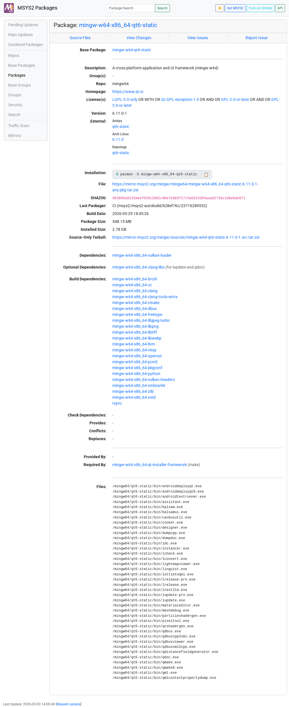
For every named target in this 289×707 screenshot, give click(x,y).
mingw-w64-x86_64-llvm (133, 344)
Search (162, 8)
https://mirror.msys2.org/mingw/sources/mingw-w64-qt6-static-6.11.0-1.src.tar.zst (186, 237)
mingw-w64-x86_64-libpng (135, 326)
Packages (16, 75)
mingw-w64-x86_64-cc (132, 285)
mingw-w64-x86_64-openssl (136, 356)
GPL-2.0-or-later (235, 99)
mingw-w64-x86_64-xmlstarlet (138, 385)
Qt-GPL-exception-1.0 (180, 99)
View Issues (197, 38)
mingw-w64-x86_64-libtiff (134, 332)
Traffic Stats (18, 125)
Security (15, 105)
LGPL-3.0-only (124, 99)
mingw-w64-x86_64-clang (134, 291)
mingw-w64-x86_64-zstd (134, 397)
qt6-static (120, 126)
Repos (13, 55)
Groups (14, 95)
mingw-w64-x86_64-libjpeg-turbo (141, 320)
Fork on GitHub (260, 8)
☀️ (220, 8)
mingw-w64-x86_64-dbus (134, 308)
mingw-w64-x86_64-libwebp (136, 338)
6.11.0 (118, 139)
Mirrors (14, 135)
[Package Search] (131, 8)
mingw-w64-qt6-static (131, 50)
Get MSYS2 (235, 8)
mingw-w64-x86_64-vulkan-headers (143, 379)
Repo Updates (20, 34)
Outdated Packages (25, 44)
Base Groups (19, 85)
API (280, 8)
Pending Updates (23, 25)
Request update (68, 704)
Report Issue (257, 38)
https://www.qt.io (127, 91)
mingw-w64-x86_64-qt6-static (118, 25)
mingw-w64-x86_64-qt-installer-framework (149, 464)
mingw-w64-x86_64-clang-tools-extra (145, 296)
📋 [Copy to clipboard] (206, 174)
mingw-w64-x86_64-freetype (137, 314)
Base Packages (21, 65)
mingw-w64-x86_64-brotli (134, 279)
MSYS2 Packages (30, 8)
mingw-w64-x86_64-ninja (134, 350)
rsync (117, 403)
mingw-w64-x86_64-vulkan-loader (142, 255)
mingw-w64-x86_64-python (136, 373)
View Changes (138, 38)
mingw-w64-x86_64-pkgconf (137, 367)
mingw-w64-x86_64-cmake (135, 302)
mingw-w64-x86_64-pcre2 (135, 362)
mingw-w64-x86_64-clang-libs (138, 267)
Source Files (80, 38)
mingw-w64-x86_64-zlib (133, 391)
